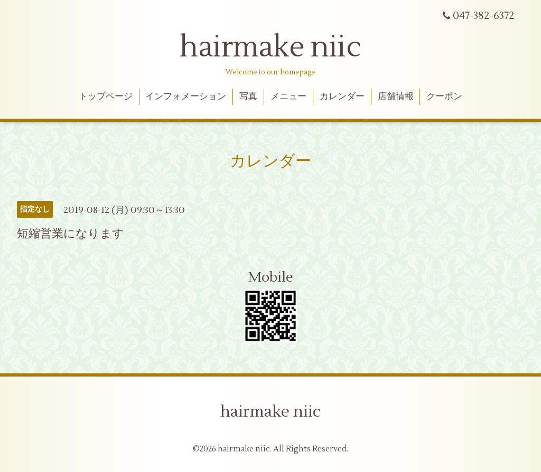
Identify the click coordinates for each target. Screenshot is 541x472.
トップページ (106, 96)
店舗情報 (396, 96)
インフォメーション (185, 96)
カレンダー (342, 96)
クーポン (444, 96)
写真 (248, 96)
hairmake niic (270, 47)
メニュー (288, 96)
